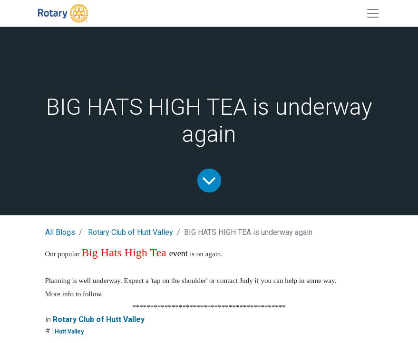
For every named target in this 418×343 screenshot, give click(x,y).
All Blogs (60, 232)
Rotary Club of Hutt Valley (130, 232)
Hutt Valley (69, 331)
